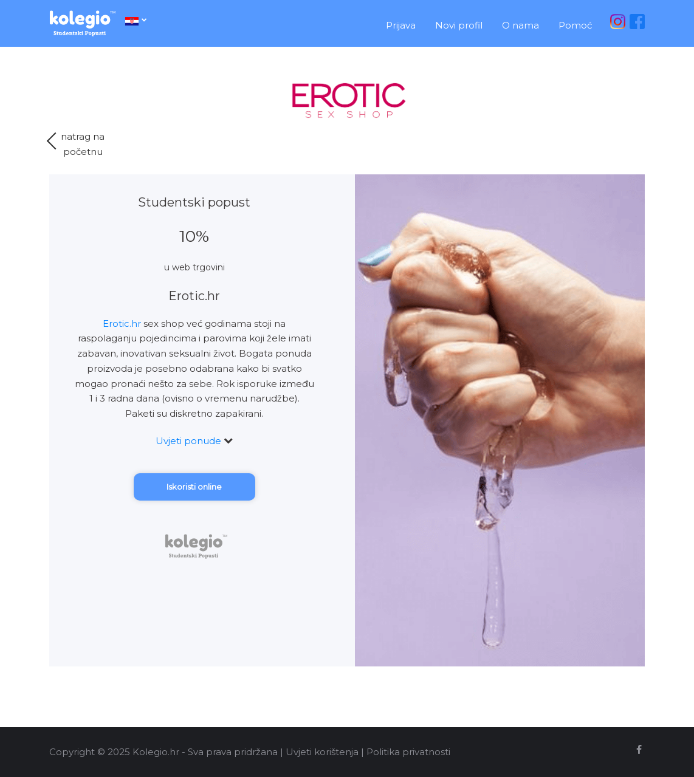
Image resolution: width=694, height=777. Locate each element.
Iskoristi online (194, 486)
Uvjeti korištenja (322, 752)
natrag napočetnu (77, 144)
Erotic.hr (122, 323)
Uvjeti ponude (194, 441)
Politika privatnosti (408, 752)
